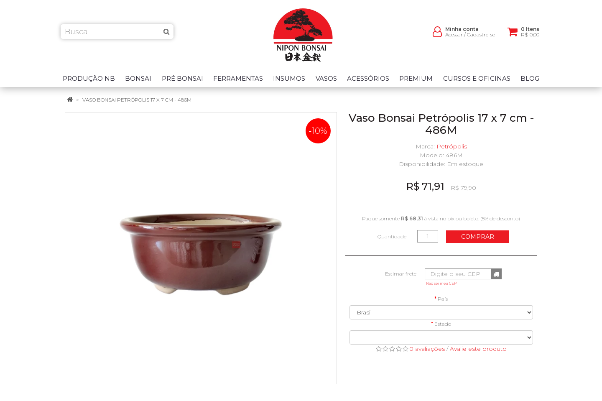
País (443, 299)
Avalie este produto (478, 348)
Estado (442, 324)
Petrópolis (451, 146)
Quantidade (392, 236)
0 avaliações (427, 348)
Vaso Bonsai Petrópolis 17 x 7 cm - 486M (136, 100)
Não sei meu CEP (441, 283)
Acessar (454, 38)
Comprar (477, 236)
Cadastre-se (481, 38)
